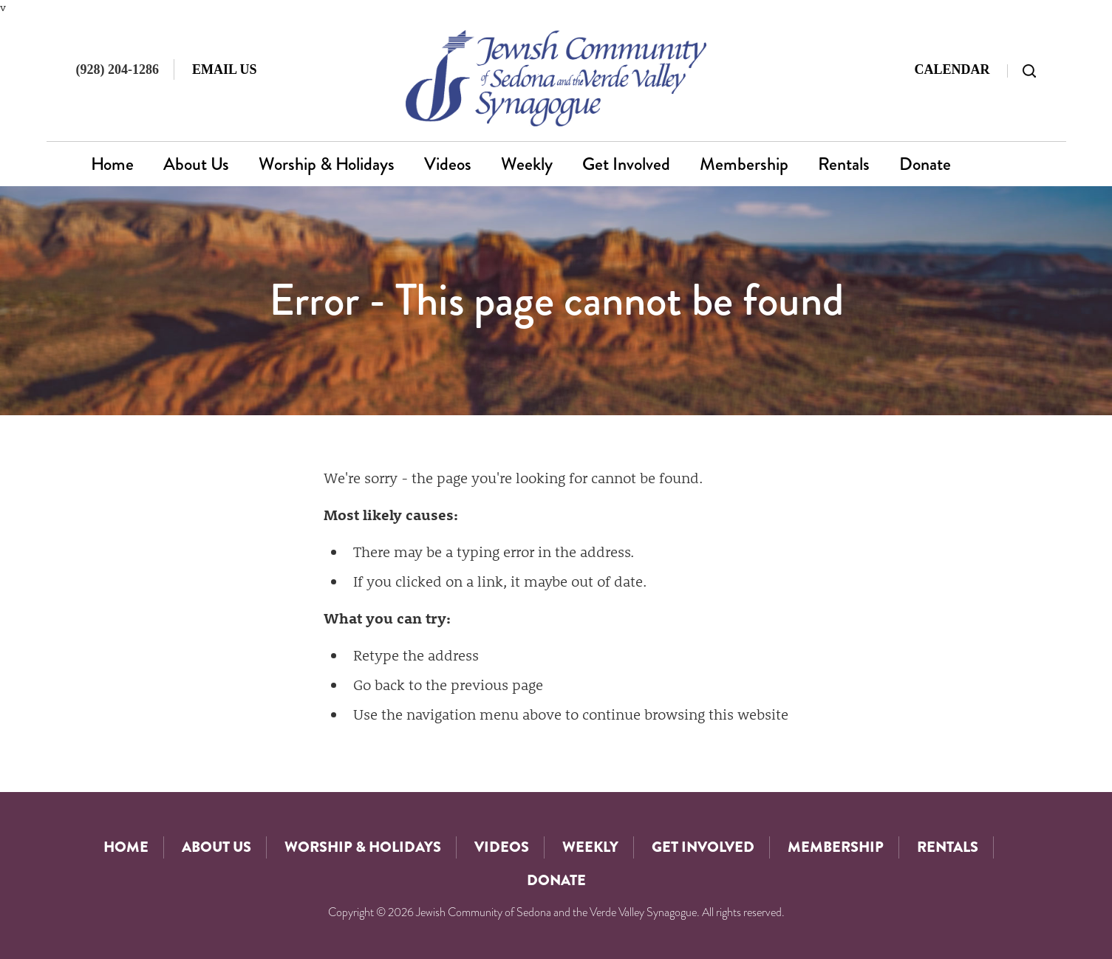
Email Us (224, 69)
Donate (925, 164)
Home (112, 164)
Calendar (951, 69)
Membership (744, 164)
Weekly (527, 164)
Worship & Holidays (327, 164)
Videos (447, 164)
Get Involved (626, 164)
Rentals (844, 164)
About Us (196, 164)
